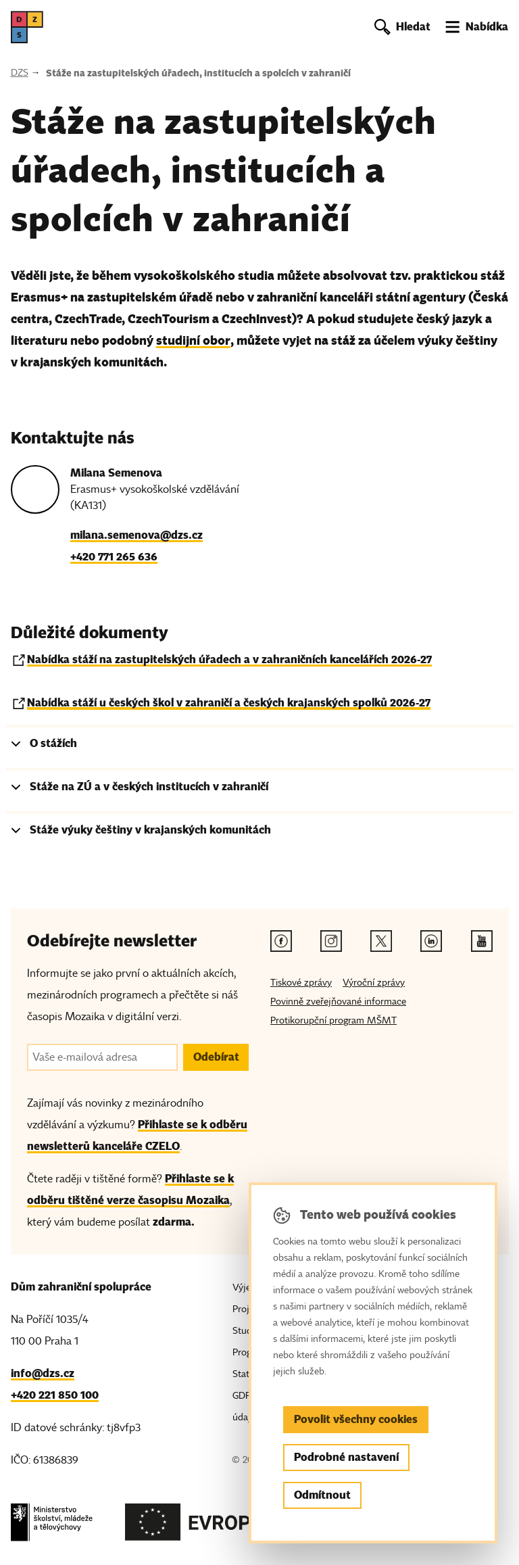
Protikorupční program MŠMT (333, 1020)
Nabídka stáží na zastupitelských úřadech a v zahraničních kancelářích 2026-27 (229, 659)
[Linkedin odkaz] (431, 941)
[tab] (259, 746)
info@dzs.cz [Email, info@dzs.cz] (42, 1373)
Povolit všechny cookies (356, 1419)
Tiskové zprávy (301, 982)
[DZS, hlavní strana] (27, 27)
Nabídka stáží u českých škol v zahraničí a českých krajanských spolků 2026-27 (228, 703)
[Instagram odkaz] (331, 941)
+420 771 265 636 (113, 557)
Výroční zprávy (374, 982)
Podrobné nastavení (346, 1457)
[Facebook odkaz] (281, 941)
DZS (19, 72)
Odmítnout (322, 1495)
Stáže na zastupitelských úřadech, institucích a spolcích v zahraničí (198, 73)
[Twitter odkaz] (381, 941)
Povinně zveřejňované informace (338, 1001)
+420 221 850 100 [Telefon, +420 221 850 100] (55, 1395)
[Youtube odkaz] (482, 941)
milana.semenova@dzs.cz (136, 535)
